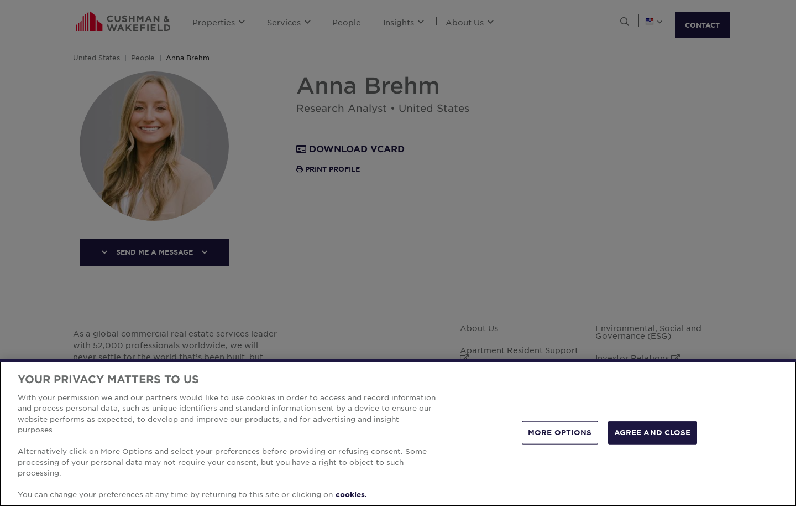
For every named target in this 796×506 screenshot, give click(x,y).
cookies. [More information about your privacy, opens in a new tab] (351, 494)
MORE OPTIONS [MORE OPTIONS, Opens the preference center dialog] (560, 432)
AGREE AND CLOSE (652, 432)
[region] (398, 432)
